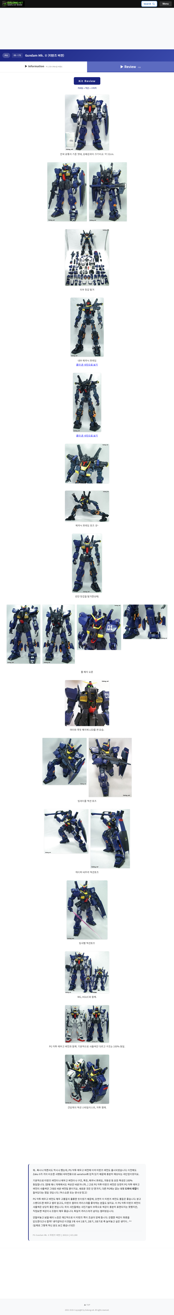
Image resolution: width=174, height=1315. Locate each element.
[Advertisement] (87, 28)
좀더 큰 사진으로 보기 (87, 364)
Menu (166, 4)
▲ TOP (87, 1304)
